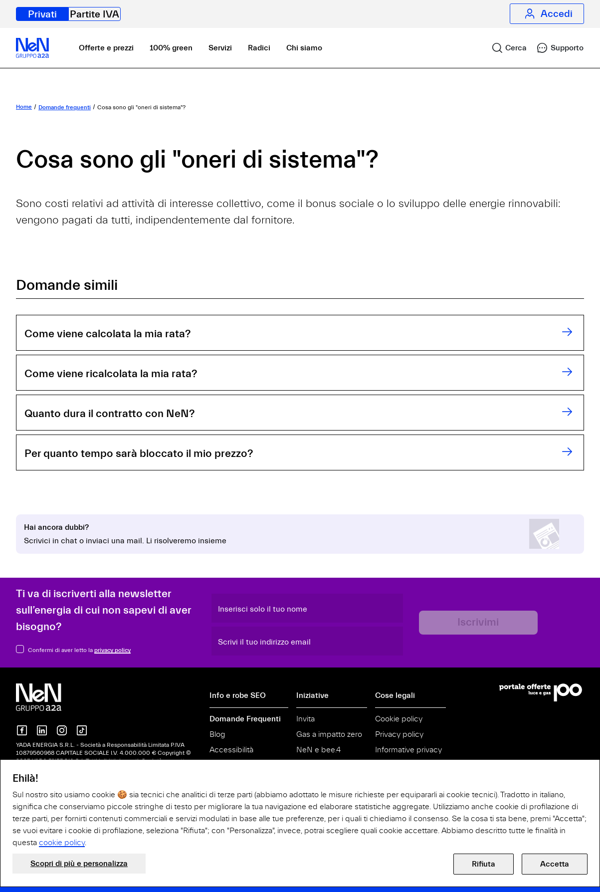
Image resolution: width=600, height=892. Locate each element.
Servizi (220, 47)
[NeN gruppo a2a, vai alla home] (49, 696)
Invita (305, 718)
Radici (259, 47)
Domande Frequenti (245, 718)
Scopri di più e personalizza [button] (79, 863)
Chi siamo (304, 47)
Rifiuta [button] (483, 864)
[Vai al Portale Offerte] (541, 692)
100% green (171, 47)
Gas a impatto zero (329, 734)
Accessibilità (231, 749)
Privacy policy (399, 734)
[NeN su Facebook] (22, 730)
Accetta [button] (554, 864)
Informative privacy (408, 749)
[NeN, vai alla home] (32, 48)
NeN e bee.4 (318, 749)
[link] (505, 48)
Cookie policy (398, 718)
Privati (42, 14)
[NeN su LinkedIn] (42, 730)
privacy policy (112, 650)
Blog (217, 734)
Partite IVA (94, 14)
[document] (300, 810)
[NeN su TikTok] (82, 730)
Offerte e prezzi (106, 47)
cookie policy (62, 842)
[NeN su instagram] (62, 730)
